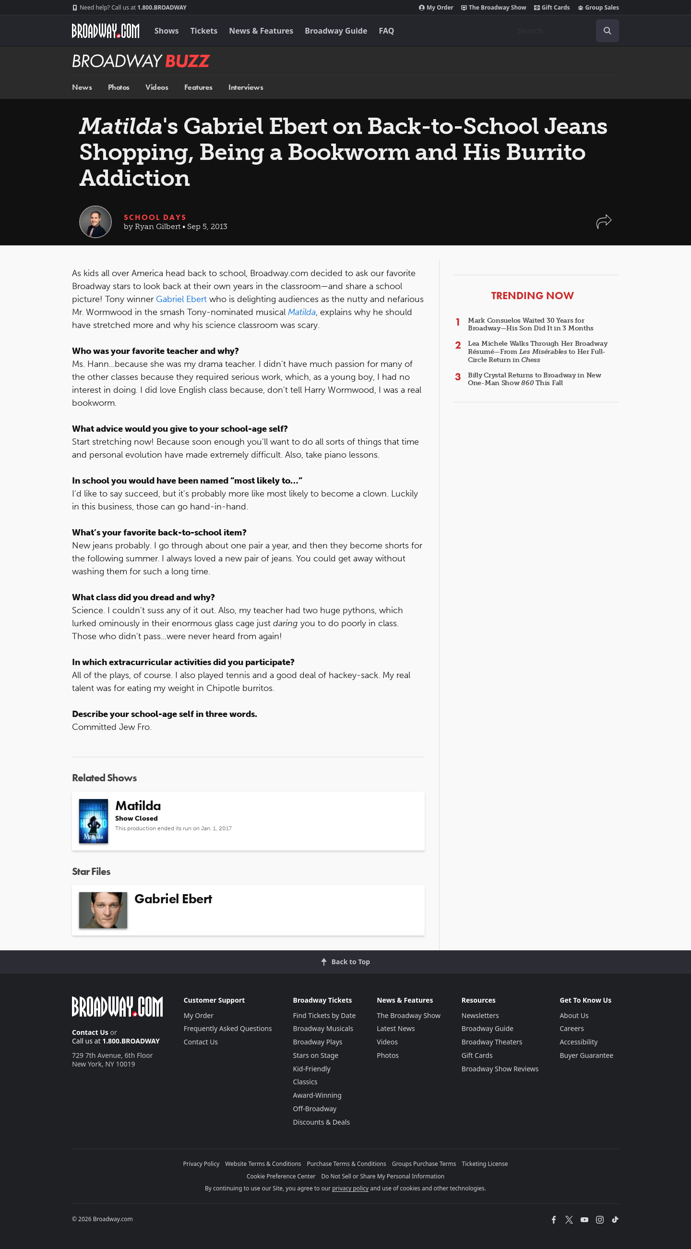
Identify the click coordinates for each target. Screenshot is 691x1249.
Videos (156, 87)
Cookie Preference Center (281, 1176)
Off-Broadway (315, 1108)
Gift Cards (552, 8)
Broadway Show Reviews (500, 1068)
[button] (604, 226)
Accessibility (578, 1041)
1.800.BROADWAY (129, 8)
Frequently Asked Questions (228, 1028)
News (82, 87)
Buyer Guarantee (586, 1055)
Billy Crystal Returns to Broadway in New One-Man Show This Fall (534, 379)
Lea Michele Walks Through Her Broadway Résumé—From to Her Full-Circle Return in (537, 352)
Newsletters (480, 1015)
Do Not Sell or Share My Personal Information (382, 1176)
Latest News (396, 1028)
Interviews (245, 87)
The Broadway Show (493, 8)
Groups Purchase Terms (424, 1164)
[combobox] (564, 30)
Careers (572, 1028)
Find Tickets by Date (324, 1015)
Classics (305, 1081)
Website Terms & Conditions (263, 1164)
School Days (155, 217)
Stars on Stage (316, 1055)
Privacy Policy (201, 1164)
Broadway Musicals (323, 1028)
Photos (119, 87)
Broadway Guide (336, 31)
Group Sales (598, 8)
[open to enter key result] (607, 30)
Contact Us (90, 1032)
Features (198, 87)
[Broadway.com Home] (105, 31)
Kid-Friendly (312, 1068)
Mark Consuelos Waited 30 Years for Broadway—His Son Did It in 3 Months (531, 324)
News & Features (261, 31)
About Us (574, 1015)
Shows (167, 31)
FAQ (386, 31)
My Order (436, 8)
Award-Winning (317, 1095)
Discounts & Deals (321, 1122)
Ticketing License (485, 1164)
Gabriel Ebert (181, 299)
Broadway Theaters (492, 1041)
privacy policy (350, 1188)
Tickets (204, 31)
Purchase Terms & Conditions (346, 1164)
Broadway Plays (318, 1041)
